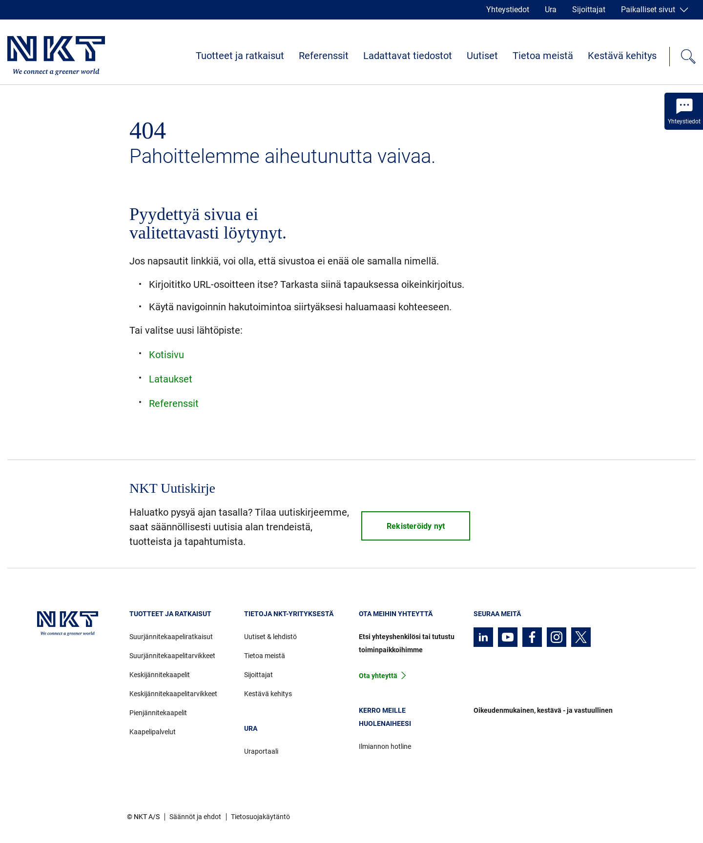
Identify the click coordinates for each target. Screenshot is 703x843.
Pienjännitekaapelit (158, 713)
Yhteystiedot (507, 9)
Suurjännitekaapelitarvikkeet (172, 656)
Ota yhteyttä (378, 676)
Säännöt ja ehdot (195, 817)
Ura (551, 9)
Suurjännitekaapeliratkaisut (171, 637)
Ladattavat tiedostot (407, 55)
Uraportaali (261, 751)
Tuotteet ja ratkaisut (240, 55)
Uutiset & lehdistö (270, 637)
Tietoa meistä (543, 55)
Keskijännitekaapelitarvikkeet (173, 694)
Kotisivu (166, 355)
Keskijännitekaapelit (159, 675)
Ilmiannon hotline (385, 746)
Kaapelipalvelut (152, 732)
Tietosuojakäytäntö (260, 817)
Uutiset (482, 55)
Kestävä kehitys (622, 55)
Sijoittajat (588, 9)
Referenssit (324, 55)
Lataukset (170, 379)
